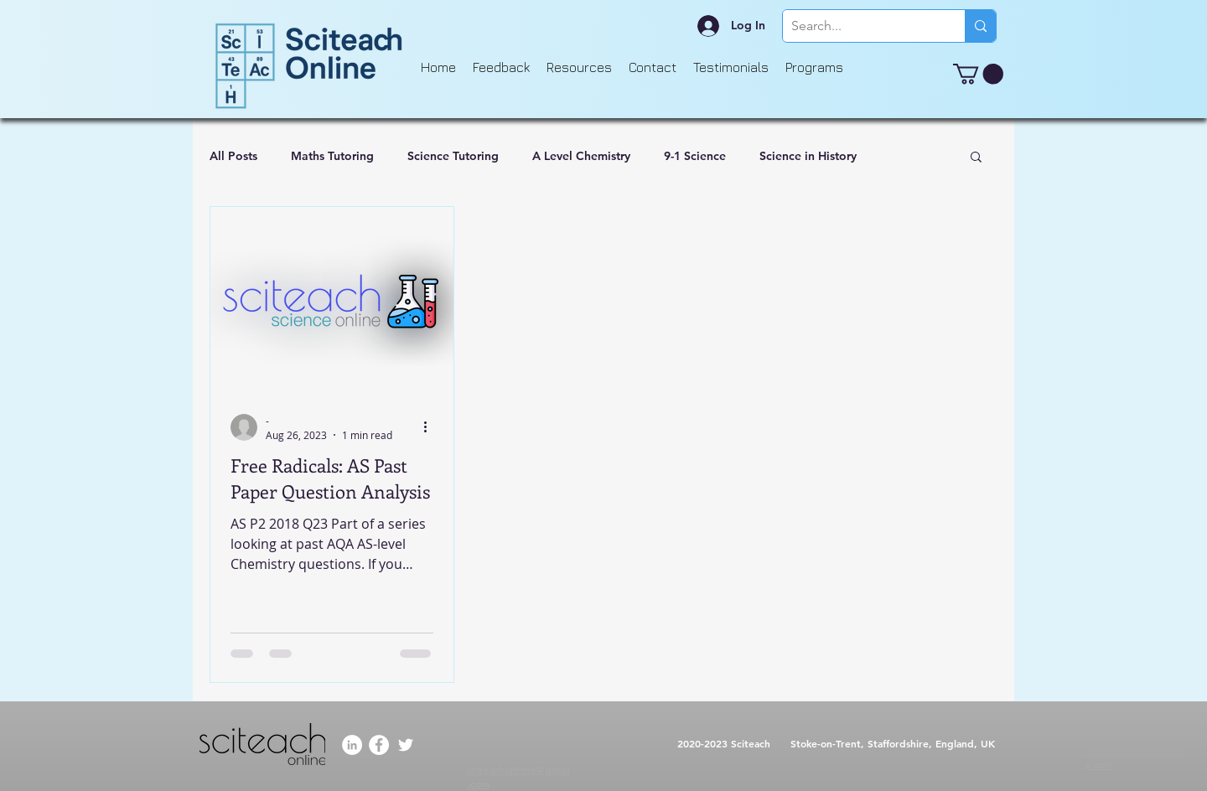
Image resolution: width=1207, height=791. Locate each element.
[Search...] (860, 26)
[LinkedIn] (352, 745)
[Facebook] (379, 745)
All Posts (233, 155)
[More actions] (431, 427)
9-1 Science (695, 155)
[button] (978, 74)
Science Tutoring (453, 155)
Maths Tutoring (332, 155)
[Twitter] (406, 745)
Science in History (808, 155)
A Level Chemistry (581, 155)
